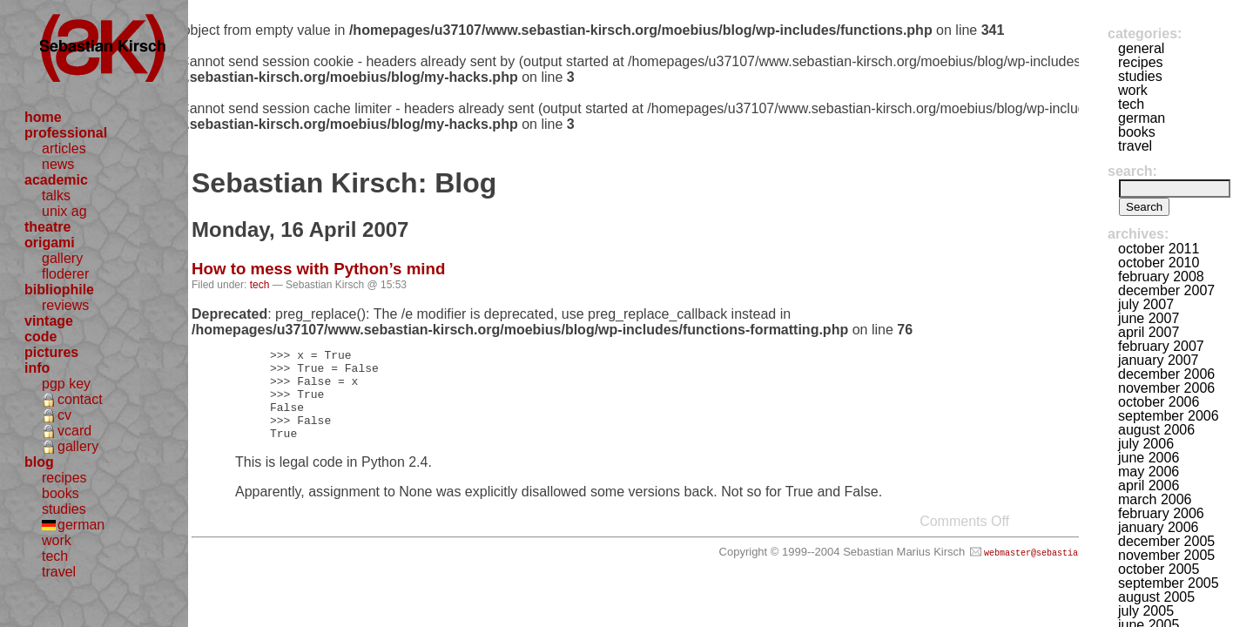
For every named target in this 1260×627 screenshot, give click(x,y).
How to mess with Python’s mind (318, 269)
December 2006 (1166, 374)
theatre (47, 226)
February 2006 (1161, 513)
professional (65, 132)
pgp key (66, 383)
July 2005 (1146, 610)
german (80, 524)
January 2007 (1158, 360)
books (60, 493)
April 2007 (1148, 332)
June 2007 (1148, 318)
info (37, 368)
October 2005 (1158, 569)
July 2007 (1146, 304)
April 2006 (1148, 485)
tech (55, 556)
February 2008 (1161, 276)
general (1141, 48)
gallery (62, 258)
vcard (74, 430)
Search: (1132, 171)
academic (56, 179)
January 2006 (1158, 527)
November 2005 (1166, 555)
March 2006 (1155, 499)
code (40, 336)
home (43, 117)
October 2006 (1158, 401)
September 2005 (1168, 583)
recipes (64, 477)
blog (39, 462)
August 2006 (1156, 429)
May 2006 (1148, 471)
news (58, 164)
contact (80, 399)
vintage (48, 321)
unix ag (64, 211)
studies (64, 509)
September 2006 (1168, 415)
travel (59, 571)
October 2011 (1158, 248)
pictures (51, 352)
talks (56, 195)
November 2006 (1166, 388)
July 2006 (1146, 443)
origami (49, 242)
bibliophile (59, 289)
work (56, 540)
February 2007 (1161, 346)
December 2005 (1166, 541)
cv (64, 415)
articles (64, 148)
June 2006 (1148, 457)
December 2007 (1166, 290)
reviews (65, 305)
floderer (65, 273)
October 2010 (1158, 262)
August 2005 (1156, 597)
